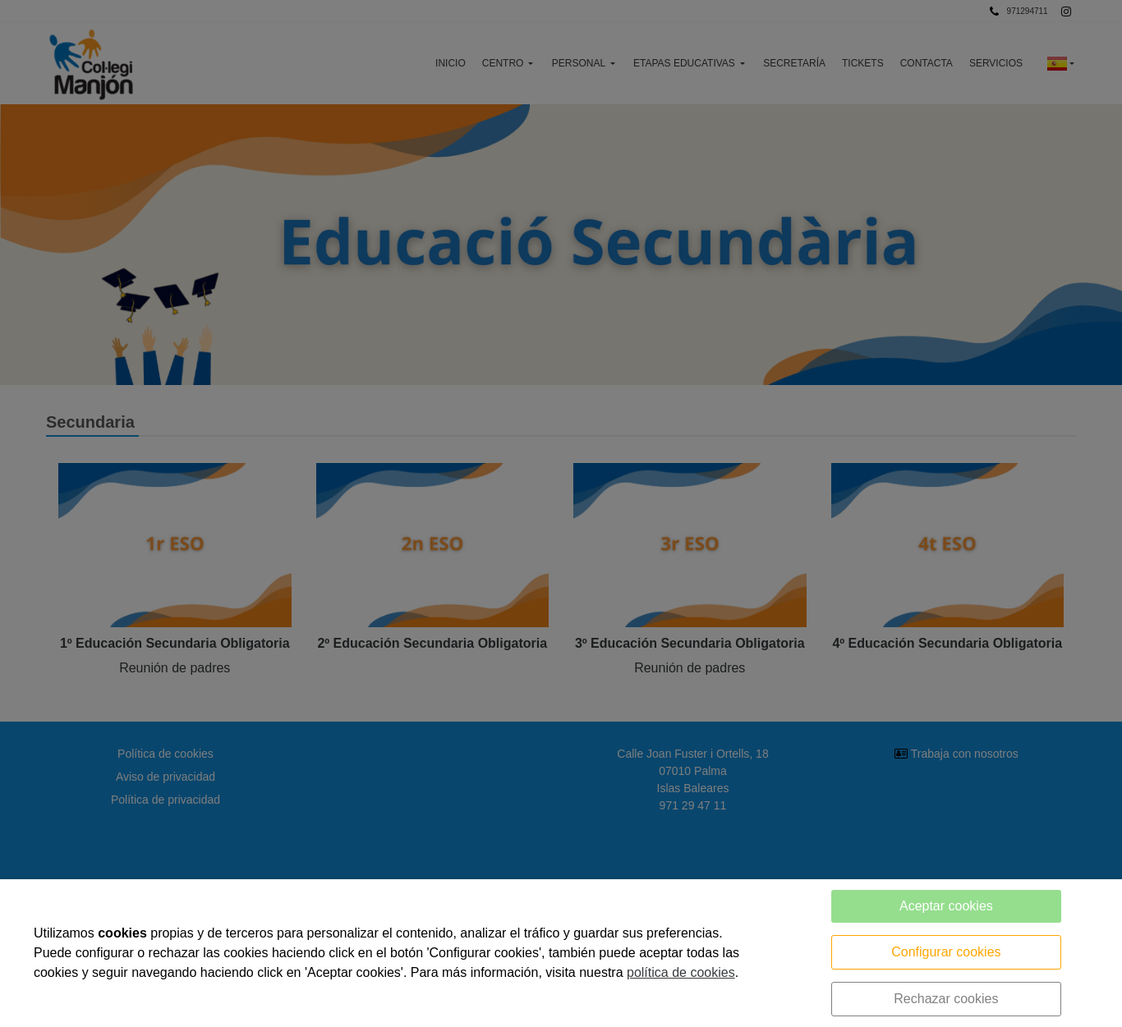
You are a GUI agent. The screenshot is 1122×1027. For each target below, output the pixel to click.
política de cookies (681, 972)
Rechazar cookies (946, 999)
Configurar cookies (945, 952)
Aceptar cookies (946, 906)
